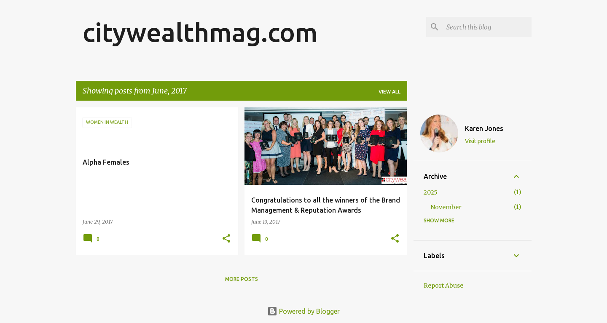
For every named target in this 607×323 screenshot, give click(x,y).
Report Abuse (443, 285)
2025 (431, 192)
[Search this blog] (487, 27)
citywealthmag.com (200, 32)
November (446, 207)
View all (389, 91)
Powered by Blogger (303, 311)
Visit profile (480, 141)
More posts (241, 279)
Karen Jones (484, 128)
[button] (226, 239)
